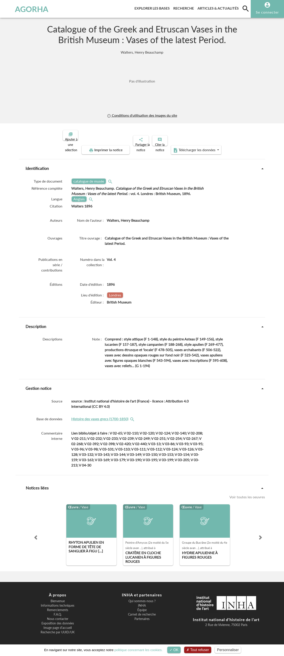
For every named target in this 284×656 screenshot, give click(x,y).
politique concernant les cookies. (138, 650)
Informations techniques (57, 602)
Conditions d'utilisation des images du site (142, 115)
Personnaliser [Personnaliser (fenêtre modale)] (228, 650)
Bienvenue (58, 597)
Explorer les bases (153, 7)
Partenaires (142, 615)
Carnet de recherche (142, 611)
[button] (35, 533)
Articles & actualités (219, 7)
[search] (246, 8)
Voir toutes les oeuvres (247, 493)
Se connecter (267, 12)
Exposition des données (57, 619)
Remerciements (57, 606)
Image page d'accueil (57, 624)
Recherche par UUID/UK (58, 628)
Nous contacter (57, 615)
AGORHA (25, 8)
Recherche (184, 7)
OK (174, 650)
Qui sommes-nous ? (142, 597)
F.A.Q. (58, 611)
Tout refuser (197, 650)
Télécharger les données (192, 146)
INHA (142, 602)
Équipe (142, 606)
